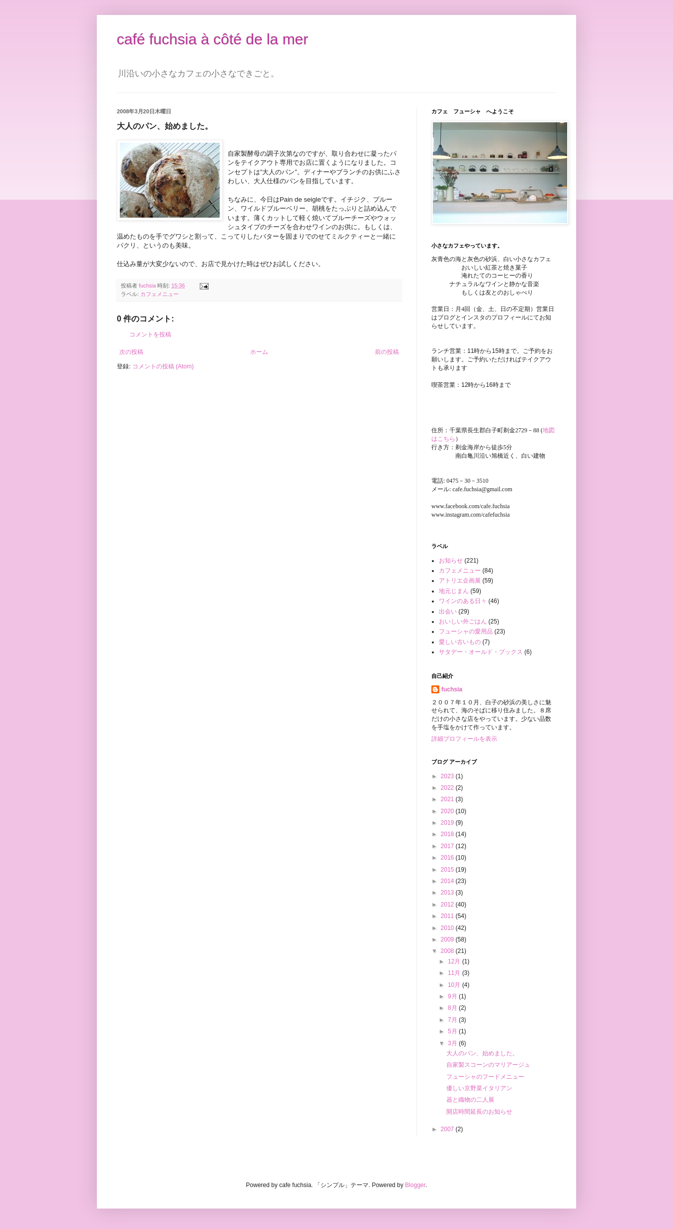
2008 (448, 950)
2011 (448, 916)
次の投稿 (131, 351)
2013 (448, 892)
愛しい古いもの (460, 641)
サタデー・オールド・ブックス (481, 651)
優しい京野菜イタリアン (479, 1088)
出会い (448, 611)
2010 (448, 927)
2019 (448, 822)
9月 (453, 996)
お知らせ (451, 560)
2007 (448, 1129)
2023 (448, 776)
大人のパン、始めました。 (482, 1053)
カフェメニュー (159, 294)
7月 (453, 1019)
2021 (448, 799)
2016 (448, 857)
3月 (453, 1043)
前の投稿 (387, 351)
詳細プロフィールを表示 (464, 738)
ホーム (259, 351)
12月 (455, 961)
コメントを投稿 (150, 334)
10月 (455, 984)
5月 (453, 1031)
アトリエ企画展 (460, 580)
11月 (455, 972)
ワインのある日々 (463, 601)
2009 (448, 939)
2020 (448, 811)
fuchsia (451, 689)
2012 (448, 904)
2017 (448, 846)
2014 (448, 881)
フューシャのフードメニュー (485, 1076)
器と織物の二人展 (470, 1099)
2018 (448, 834)
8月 (453, 1007)
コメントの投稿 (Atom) (163, 366)
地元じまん (454, 591)
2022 (448, 787)
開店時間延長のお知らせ (479, 1111)
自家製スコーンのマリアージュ (488, 1064)
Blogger (415, 1185)
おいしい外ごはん (463, 621)
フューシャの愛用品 (466, 631)
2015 (448, 869)
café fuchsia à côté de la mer (213, 39)
